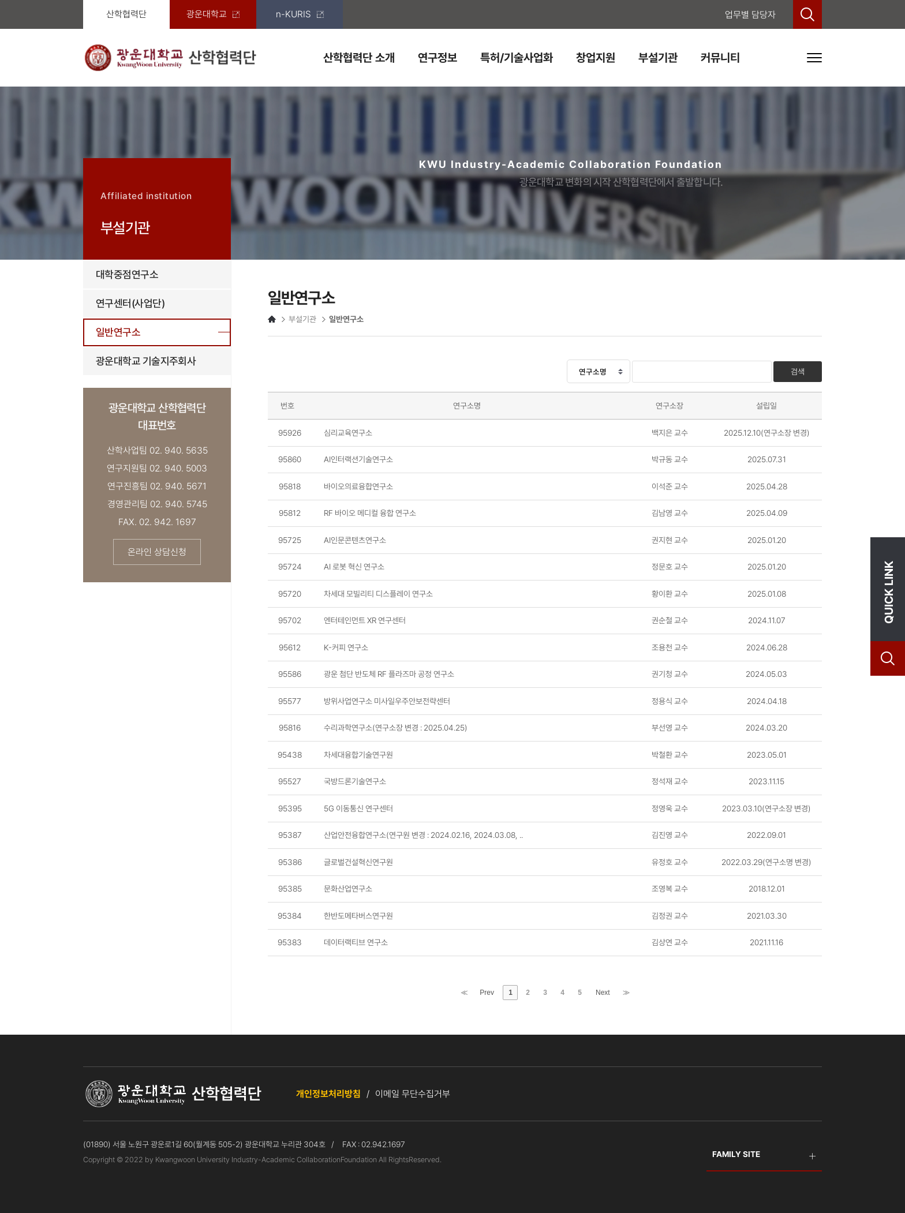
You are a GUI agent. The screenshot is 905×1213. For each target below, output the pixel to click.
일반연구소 (118, 332)
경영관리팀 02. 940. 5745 (157, 504)
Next (603, 993)
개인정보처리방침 (328, 1093)
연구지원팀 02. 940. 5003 (157, 468)
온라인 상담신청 (157, 551)
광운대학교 (213, 14)
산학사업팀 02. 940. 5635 (157, 450)
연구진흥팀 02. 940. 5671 (157, 486)
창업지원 (595, 58)
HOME (272, 319)
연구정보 (437, 58)
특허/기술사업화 (516, 58)
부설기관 (658, 58)
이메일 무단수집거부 (412, 1093)
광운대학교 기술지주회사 (146, 361)
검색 (798, 371)
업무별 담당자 (750, 14)
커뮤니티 (720, 58)
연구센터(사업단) (130, 303)
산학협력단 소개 (359, 58)
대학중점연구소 (127, 274)
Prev (487, 993)
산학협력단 (126, 14)
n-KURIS (300, 14)
